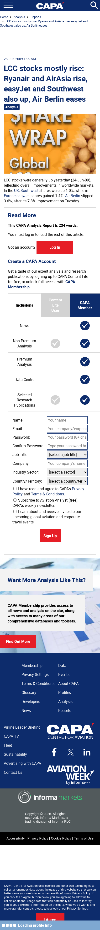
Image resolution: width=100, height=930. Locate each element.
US (16, 190)
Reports (36, 17)
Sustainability (15, 754)
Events (63, 674)
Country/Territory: (27, 481)
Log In (54, 247)
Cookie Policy (61, 838)
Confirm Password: (28, 445)
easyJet (23, 195)
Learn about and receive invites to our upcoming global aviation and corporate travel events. (46, 517)
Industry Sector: (25, 472)
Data (62, 665)
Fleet (8, 745)
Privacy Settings (77, 908)
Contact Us (13, 772)
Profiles (64, 692)
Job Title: (20, 454)
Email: (17, 428)
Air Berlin (72, 195)
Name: (17, 420)
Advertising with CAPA (22, 763)
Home (4, 17)
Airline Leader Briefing (22, 727)
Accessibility (15, 838)
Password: (21, 437)
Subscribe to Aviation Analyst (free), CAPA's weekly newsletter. (45, 503)
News (26, 710)
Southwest (29, 190)
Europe (10, 195)
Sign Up (50, 535)
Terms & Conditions (47, 494)
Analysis (19, 17)
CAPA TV (11, 736)
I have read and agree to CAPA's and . (48, 491)
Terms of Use (83, 838)
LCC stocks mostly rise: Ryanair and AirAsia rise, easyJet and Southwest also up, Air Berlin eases (44, 23)
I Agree (50, 919)
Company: (21, 463)
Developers (30, 701)
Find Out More (18, 641)
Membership (31, 665)
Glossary (28, 692)
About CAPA (68, 683)
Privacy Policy (37, 838)
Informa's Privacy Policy (74, 893)
